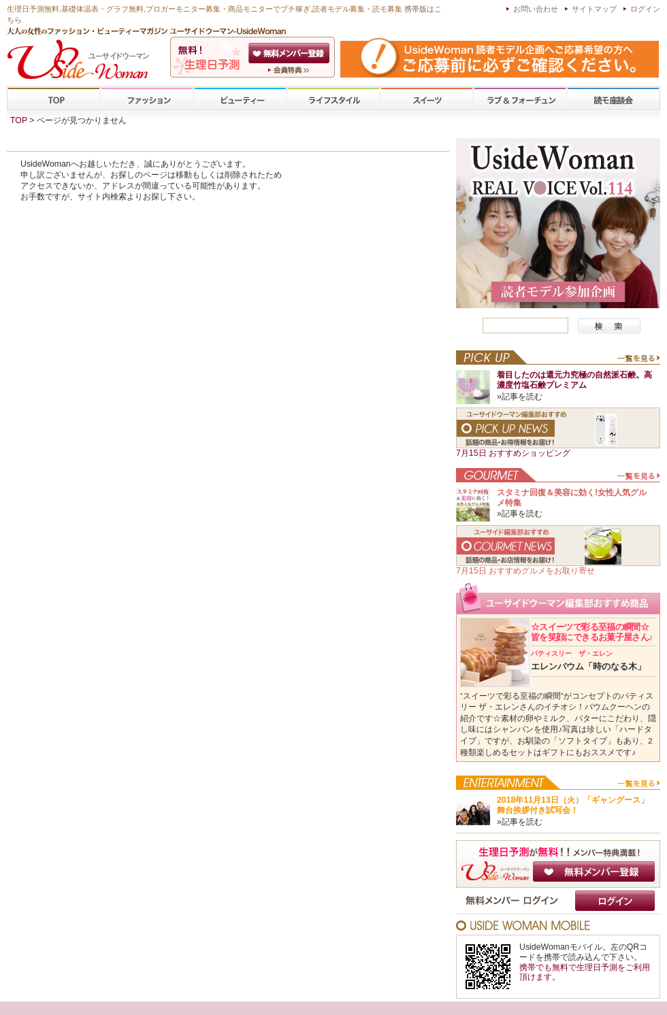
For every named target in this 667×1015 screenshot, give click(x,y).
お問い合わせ (535, 9)
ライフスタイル (333, 99)
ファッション (147, 99)
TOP (54, 99)
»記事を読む (519, 396)
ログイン (645, 9)
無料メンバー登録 (594, 871)
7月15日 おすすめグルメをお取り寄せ (525, 571)
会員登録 (290, 53)
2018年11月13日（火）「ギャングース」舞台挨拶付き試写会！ (573, 805)
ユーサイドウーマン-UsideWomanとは (290, 70)
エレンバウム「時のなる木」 (588, 660)
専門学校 (613, 99)
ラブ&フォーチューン (520, 99)
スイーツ (426, 99)
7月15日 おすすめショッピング (513, 453)
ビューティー (240, 99)
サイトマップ (594, 9)
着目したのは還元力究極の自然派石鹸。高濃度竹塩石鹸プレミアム (574, 380)
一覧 (638, 361)
